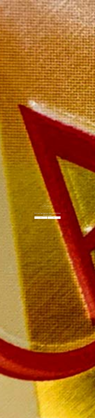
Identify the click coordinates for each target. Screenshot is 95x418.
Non (54, 217)
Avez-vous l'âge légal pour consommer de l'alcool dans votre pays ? (47, 214)
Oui (41, 217)
